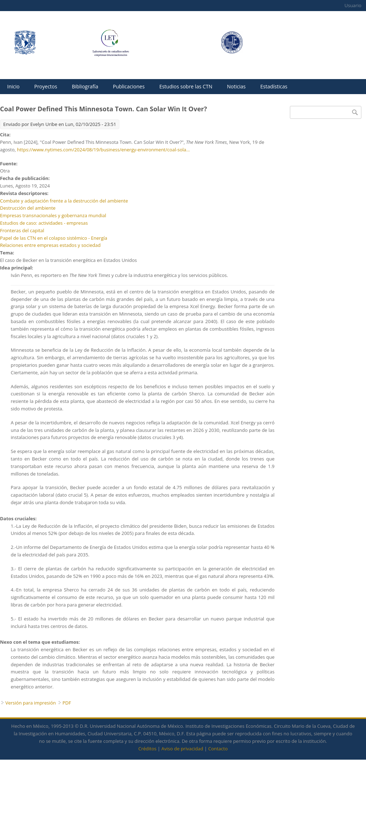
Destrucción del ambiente (27, 208)
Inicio (13, 86)
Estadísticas (273, 86)
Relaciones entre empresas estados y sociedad (50, 245)
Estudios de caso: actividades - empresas (44, 223)
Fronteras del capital (22, 230)
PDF (67, 703)
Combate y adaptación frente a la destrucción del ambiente (64, 201)
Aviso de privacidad (182, 748)
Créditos (147, 748)
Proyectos (45, 86)
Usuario (353, 5)
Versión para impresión (30, 703)
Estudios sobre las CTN (185, 86)
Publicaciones (129, 86)
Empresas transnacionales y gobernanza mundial (53, 215)
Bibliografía (85, 86)
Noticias (236, 86)
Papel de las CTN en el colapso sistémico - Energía (53, 238)
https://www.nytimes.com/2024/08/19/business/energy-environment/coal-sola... (103, 149)
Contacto (218, 748)
